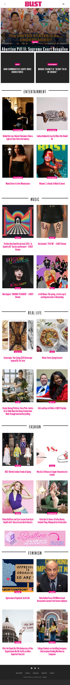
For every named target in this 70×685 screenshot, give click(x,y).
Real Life (52, 402)
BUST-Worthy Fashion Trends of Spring (18, 471)
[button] (5, 4)
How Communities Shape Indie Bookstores (18, 70)
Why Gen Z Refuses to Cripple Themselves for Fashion (52, 472)
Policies (52, 673)
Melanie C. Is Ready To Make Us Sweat (52, 183)
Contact (27, 673)
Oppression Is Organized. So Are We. (18, 597)
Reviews (18, 238)
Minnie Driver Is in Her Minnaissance (18, 183)
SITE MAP (44, 677)
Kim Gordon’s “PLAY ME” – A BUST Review (52, 243)
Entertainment (52, 64)
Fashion (35, 425)
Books (17, 64)
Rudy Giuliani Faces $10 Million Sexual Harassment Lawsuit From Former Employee (52, 598)
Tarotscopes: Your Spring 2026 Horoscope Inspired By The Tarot (18, 358)
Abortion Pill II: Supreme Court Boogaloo (35, 45)
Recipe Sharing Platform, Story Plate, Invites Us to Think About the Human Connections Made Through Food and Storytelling (18, 410)
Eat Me (52, 352)
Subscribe (36, 673)
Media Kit (44, 673)
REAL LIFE (35, 311)
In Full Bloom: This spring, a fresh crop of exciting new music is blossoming (52, 295)
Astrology (18, 352)
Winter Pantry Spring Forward (52, 357)
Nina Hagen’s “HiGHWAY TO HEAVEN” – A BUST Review (17, 295)
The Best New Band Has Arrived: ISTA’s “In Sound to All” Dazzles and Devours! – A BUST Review (18, 246)
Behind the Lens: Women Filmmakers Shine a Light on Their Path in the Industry (18, 136)
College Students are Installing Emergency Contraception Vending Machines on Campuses (52, 651)
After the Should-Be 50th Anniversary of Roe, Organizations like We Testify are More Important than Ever (17, 651)
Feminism (35, 36)
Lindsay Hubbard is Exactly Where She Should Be (52, 136)
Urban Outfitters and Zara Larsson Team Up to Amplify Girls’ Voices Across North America (17, 520)
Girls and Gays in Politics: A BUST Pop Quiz (52, 407)
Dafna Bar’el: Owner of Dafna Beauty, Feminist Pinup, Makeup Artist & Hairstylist (52, 520)
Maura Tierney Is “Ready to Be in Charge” (52, 70)
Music (35, 198)
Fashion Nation (52, 513)
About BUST (19, 673)
